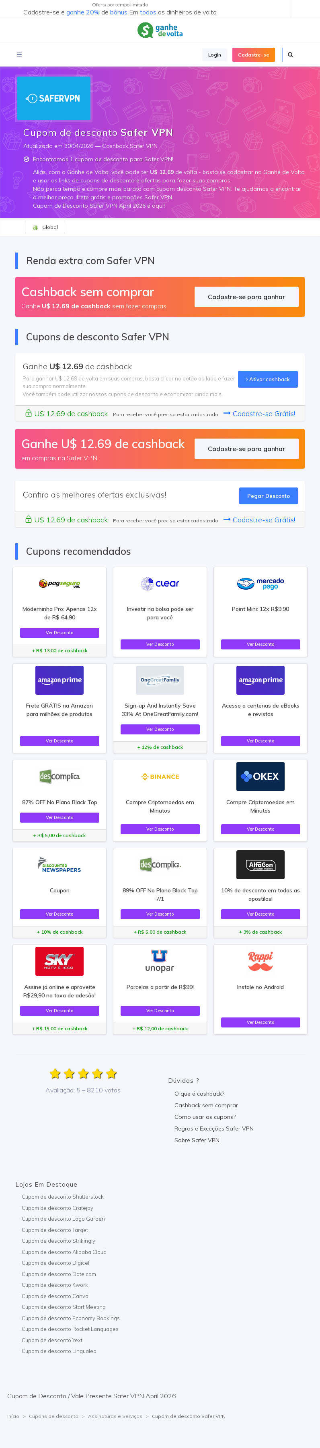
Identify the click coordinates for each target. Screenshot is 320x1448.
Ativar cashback (268, 379)
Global (45, 227)
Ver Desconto (59, 632)
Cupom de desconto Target (55, 1230)
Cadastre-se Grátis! (259, 413)
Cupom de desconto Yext (52, 1340)
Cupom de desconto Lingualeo (59, 1351)
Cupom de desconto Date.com (59, 1274)
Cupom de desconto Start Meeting (64, 1307)
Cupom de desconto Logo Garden (63, 1218)
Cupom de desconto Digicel (55, 1263)
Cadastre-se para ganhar (246, 297)
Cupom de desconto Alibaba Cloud (64, 1252)
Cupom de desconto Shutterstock (63, 1196)
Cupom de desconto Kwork (55, 1285)
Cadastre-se (253, 55)
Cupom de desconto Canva (55, 1296)
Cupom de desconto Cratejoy (57, 1208)
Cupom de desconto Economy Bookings (71, 1318)
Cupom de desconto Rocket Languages (70, 1329)
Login (214, 55)
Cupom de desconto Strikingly (58, 1241)
